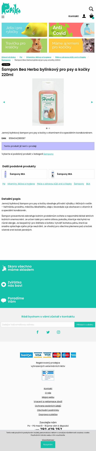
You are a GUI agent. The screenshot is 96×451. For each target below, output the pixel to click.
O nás (48, 392)
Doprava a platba (48, 414)
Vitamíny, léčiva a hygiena (38, 57)
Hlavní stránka (9, 57)
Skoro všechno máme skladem (17, 268)
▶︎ (92, 102)
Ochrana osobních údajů (48, 405)
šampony (49, 154)
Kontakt (74, 16)
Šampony (6, 60)
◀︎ (4, 102)
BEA (88, 183)
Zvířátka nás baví (11, 284)
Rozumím (48, 444)
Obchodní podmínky (48, 410)
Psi (21, 57)
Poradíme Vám (12, 300)
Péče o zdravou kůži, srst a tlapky (70, 57)
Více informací (48, 440)
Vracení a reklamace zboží (48, 401)
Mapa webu (48, 397)
